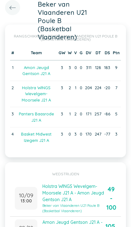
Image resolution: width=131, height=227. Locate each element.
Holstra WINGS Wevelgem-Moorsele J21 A (36, 93)
